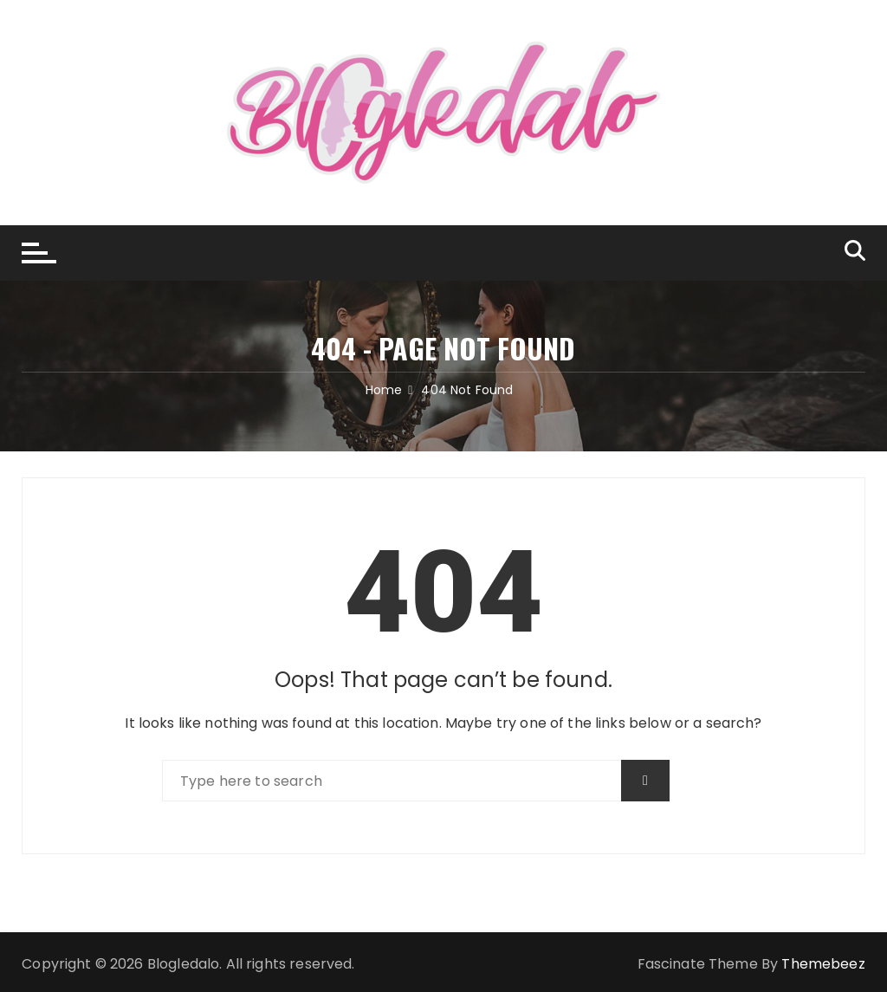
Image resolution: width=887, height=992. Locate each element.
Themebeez (822, 964)
